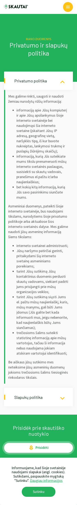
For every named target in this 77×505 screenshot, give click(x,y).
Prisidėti (38, 447)
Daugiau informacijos (46, 480)
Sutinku (38, 491)
